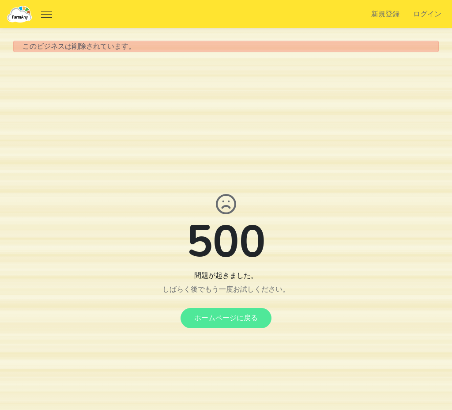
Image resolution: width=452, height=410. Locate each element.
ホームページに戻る (226, 318)
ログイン (427, 14)
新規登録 (385, 14)
